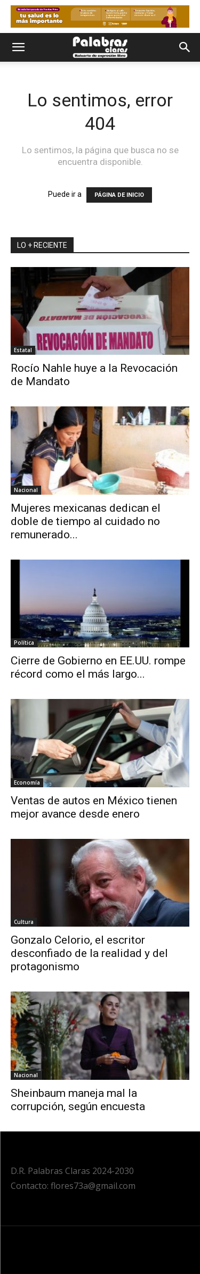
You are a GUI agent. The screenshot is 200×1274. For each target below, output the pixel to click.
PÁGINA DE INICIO (119, 194)
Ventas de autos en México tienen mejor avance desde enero (94, 807)
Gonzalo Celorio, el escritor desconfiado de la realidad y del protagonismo (89, 953)
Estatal (23, 350)
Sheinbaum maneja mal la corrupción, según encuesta (78, 1100)
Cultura (24, 922)
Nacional (26, 490)
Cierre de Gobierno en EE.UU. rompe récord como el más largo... (98, 667)
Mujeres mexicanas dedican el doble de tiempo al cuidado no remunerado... (86, 521)
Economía (27, 782)
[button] (18, 47)
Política (24, 642)
